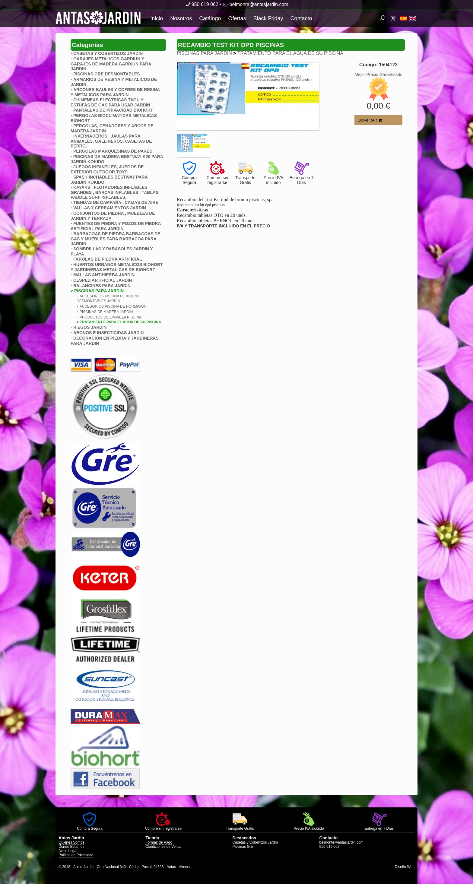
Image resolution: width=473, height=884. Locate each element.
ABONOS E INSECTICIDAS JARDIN (108, 332)
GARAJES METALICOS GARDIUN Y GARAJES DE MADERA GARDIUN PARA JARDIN (111, 63)
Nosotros (181, 18)
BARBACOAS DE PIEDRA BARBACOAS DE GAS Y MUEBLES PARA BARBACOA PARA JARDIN (115, 238)
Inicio (156, 18)
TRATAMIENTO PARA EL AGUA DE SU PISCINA (290, 53)
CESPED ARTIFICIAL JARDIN (102, 280)
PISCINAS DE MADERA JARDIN (106, 312)
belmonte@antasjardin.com (255, 4)
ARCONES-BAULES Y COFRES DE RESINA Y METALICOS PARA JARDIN (115, 92)
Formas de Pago (158, 842)
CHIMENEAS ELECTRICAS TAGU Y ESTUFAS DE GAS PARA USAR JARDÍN (110, 102)
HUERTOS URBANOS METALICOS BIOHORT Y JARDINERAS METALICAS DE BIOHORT (117, 267)
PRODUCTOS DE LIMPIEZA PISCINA (110, 317)
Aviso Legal (68, 851)
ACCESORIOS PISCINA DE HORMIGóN (113, 306)
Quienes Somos (71, 842)
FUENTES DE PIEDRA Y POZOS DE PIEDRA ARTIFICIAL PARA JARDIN (116, 226)
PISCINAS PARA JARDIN (204, 53)
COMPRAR (369, 120)
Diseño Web (404, 867)
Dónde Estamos (71, 846)
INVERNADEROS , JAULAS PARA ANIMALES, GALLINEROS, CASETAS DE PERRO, (111, 141)
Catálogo (210, 18)
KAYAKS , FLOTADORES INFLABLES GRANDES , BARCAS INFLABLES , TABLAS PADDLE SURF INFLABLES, (114, 192)
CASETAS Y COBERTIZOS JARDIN (108, 53)
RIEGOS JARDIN (89, 327)
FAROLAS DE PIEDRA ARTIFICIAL (107, 259)
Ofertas (237, 18)
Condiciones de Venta (163, 846)
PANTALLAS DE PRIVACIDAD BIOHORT (113, 110)
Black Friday (268, 18)
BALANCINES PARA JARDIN (102, 285)
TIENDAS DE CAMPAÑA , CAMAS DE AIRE (115, 202)
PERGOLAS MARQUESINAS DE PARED (113, 151)
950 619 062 (201, 4)
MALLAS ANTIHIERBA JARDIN (104, 274)
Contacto (301, 18)
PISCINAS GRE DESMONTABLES (106, 73)
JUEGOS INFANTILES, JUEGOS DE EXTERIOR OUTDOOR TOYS (107, 169)
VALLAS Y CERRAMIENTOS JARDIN (109, 207)
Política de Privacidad (76, 855)
